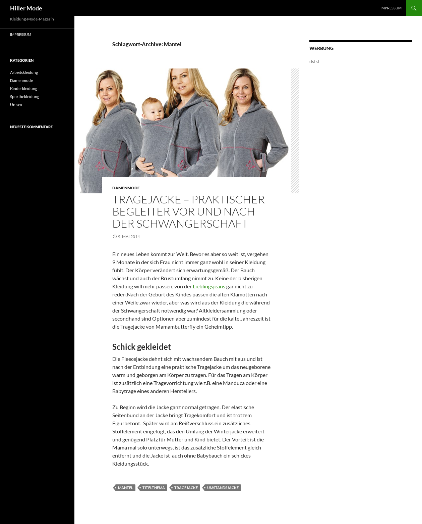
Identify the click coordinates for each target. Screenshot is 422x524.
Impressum (391, 8)
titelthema (153, 487)
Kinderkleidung (23, 88)
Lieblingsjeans (209, 286)
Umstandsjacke (223, 487)
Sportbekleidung (24, 96)
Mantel (125, 487)
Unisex (16, 104)
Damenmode (126, 187)
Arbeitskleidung (24, 72)
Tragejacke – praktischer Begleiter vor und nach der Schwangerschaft (188, 211)
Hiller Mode (26, 8)
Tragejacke (186, 487)
